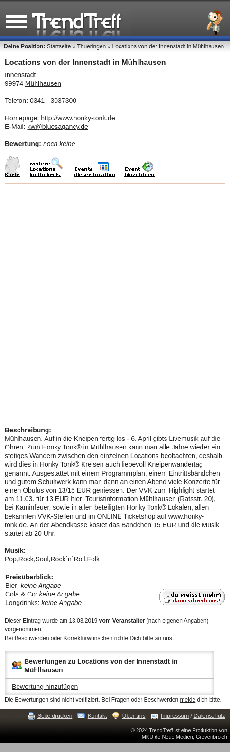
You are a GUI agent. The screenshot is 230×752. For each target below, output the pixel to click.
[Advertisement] (115, 303)
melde (188, 700)
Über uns (134, 716)
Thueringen (91, 46)
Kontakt (97, 716)
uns (167, 638)
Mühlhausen (43, 83)
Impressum (175, 716)
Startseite (59, 46)
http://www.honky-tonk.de (78, 118)
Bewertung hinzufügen (45, 686)
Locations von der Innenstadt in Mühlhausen (168, 46)
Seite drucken (54, 716)
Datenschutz (209, 716)
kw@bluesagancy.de (57, 126)
